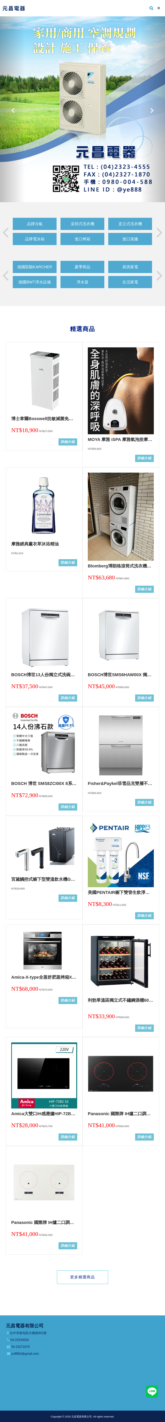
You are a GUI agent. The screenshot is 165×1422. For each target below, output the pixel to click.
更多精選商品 (82, 1277)
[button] (12, 109)
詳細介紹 (68, 442)
